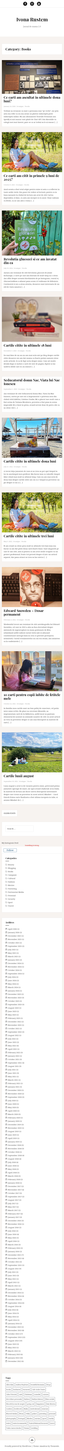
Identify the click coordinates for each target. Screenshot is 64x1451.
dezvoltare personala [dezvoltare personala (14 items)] (14, 1399)
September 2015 (15, 1265)
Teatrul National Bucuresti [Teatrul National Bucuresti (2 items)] (38, 1423)
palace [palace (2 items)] (34, 1414)
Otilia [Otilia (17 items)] (28, 1414)
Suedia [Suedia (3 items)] (51, 1418)
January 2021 (13, 1087)
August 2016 (13, 1227)
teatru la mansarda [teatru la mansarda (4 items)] (19, 1423)
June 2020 (12, 1104)
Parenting (12, 888)
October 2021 (13, 1059)
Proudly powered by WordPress (18, 1446)
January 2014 (13, 1323)
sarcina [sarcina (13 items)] (37, 1418)
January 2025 (13, 960)
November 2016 (14, 1224)
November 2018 (14, 1148)
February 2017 (14, 1214)
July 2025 (12, 949)
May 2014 (12, 1316)
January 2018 (13, 1183)
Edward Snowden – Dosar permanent (24, 612)
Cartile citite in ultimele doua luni (30, 461)
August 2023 (13, 1008)
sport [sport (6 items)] (44, 1418)
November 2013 (14, 1330)
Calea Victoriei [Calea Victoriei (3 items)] (11, 1394)
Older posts (9, 813)
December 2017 (14, 1186)
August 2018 (13, 1159)
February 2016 (14, 1248)
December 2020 (14, 1090)
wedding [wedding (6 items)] (34, 1428)
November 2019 (14, 1128)
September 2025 (15, 946)
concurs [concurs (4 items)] (45, 1394)
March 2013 (13, 1351)
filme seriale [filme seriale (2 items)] (49, 1399)
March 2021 (13, 1080)
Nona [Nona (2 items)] (21, 1414)
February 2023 (14, 1018)
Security (11, 899)
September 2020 (15, 1097)
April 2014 (12, 1320)
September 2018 (15, 1155)
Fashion (11, 882)
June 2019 (12, 1135)
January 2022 (13, 1056)
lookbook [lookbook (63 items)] (17, 1409)
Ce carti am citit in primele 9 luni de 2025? (31, 177)
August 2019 (13, 1131)
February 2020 (14, 1117)
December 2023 (14, 994)
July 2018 (12, 1162)
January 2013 (13, 1358)
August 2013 (13, 1340)
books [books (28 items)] (8, 1389)
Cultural (11, 878)
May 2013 (12, 1347)
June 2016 (12, 1234)
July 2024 (12, 977)
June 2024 (12, 980)
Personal (12, 895)
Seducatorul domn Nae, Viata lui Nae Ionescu (32, 382)
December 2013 (14, 1327)
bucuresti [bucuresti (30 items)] (26, 1389)
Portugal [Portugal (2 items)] (21, 1418)
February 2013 (14, 1354)
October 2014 (13, 1299)
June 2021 (12, 1073)
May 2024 (12, 984)
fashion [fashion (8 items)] (27, 1399)
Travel (11, 906)
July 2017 (12, 1203)
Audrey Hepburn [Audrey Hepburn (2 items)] (22, 1385)
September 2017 (15, 1196)
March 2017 (13, 1210)
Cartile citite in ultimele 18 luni (27, 345)
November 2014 (14, 1296)
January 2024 (13, 991)
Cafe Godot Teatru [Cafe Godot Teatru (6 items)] (38, 1389)
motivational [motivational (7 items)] (35, 1409)
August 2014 (13, 1306)
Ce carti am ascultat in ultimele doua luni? (32, 99)
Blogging (12, 868)
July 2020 (12, 1100)
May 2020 (12, 1107)
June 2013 (12, 1344)
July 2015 (12, 1272)
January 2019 (13, 1141)
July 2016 (12, 1231)
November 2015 (14, 1258)
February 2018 (14, 1179)
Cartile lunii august (19, 776)
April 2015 (12, 1282)
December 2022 (14, 1021)
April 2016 (12, 1241)
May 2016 (12, 1238)
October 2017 (13, 1193)
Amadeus (43, 1446)
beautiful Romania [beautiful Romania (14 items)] (37, 1385)
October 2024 (13, 970)
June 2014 (12, 1313)
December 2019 (14, 1124)
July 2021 (12, 1069)
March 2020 (13, 1114)
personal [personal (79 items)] (52, 1414)
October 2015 (13, 1262)
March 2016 (13, 1244)
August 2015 (13, 1268)
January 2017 (13, 1217)
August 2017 (13, 1200)
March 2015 (13, 1286)
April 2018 (12, 1172)
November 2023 (14, 997)
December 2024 (14, 963)
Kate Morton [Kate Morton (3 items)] (50, 1404)
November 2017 (14, 1190)
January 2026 (13, 932)
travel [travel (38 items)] (52, 1423)
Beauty (11, 864)
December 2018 (14, 1145)
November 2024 (14, 967)
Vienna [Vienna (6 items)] (26, 1428)
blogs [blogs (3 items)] (48, 1385)
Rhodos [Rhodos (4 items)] (29, 1418)
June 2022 (12, 1042)
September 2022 (15, 1032)
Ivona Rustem (32, 19)
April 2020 (12, 1111)
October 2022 (13, 1028)
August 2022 (13, 1035)
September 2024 (15, 973)
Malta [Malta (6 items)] (26, 1409)
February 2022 (14, 1052)
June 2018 (12, 1165)
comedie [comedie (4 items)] (37, 1394)
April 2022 (12, 1049)
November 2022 (14, 1025)
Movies (11, 885)
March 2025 (13, 956)
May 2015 (12, 1279)
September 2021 (15, 1063)
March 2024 (13, 987)
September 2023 (15, 1004)
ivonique (20, 106)
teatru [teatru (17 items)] (8, 1423)
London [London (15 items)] (9, 1409)
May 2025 (12, 953)
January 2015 (13, 1289)
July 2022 (12, 1039)
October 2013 (13, 1334)
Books (27, 106)
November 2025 (14, 939)
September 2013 (15, 1337)
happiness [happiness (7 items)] (40, 1404)
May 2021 (12, 1076)
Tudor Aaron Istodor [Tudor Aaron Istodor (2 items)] (13, 1428)
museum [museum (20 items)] (45, 1409)
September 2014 (15, 1303)
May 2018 (12, 1169)
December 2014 (14, 1292)
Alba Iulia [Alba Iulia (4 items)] (9, 1385)
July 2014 (12, 1310)
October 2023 (13, 1001)
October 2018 (13, 1152)
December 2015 (14, 1255)
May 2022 (12, 1045)
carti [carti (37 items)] (20, 1394)
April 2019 (12, 1138)
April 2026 (12, 929)
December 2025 (14, 936)
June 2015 (12, 1275)
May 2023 (12, 1015)
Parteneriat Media (16, 892)
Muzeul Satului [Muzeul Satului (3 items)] (11, 1414)
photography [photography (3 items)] (11, 1418)
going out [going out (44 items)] (30, 1404)
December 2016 (14, 1220)
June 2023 (12, 1011)
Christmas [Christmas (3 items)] (28, 1394)
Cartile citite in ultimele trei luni (29, 536)
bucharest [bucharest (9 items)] (16, 1389)
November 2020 (14, 1093)
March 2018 (13, 1176)
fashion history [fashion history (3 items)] (37, 1399)
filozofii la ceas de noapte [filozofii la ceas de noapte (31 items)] (15, 1404)
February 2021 (14, 1083)
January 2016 (13, 1251)
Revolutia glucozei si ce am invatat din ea (30, 261)
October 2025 (13, 943)
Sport (10, 902)
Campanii (12, 875)
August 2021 (13, 1066)
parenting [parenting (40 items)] (42, 1414)
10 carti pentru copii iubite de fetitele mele (32, 696)
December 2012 (14, 1361)
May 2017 (12, 1207)
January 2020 (13, 1121)
